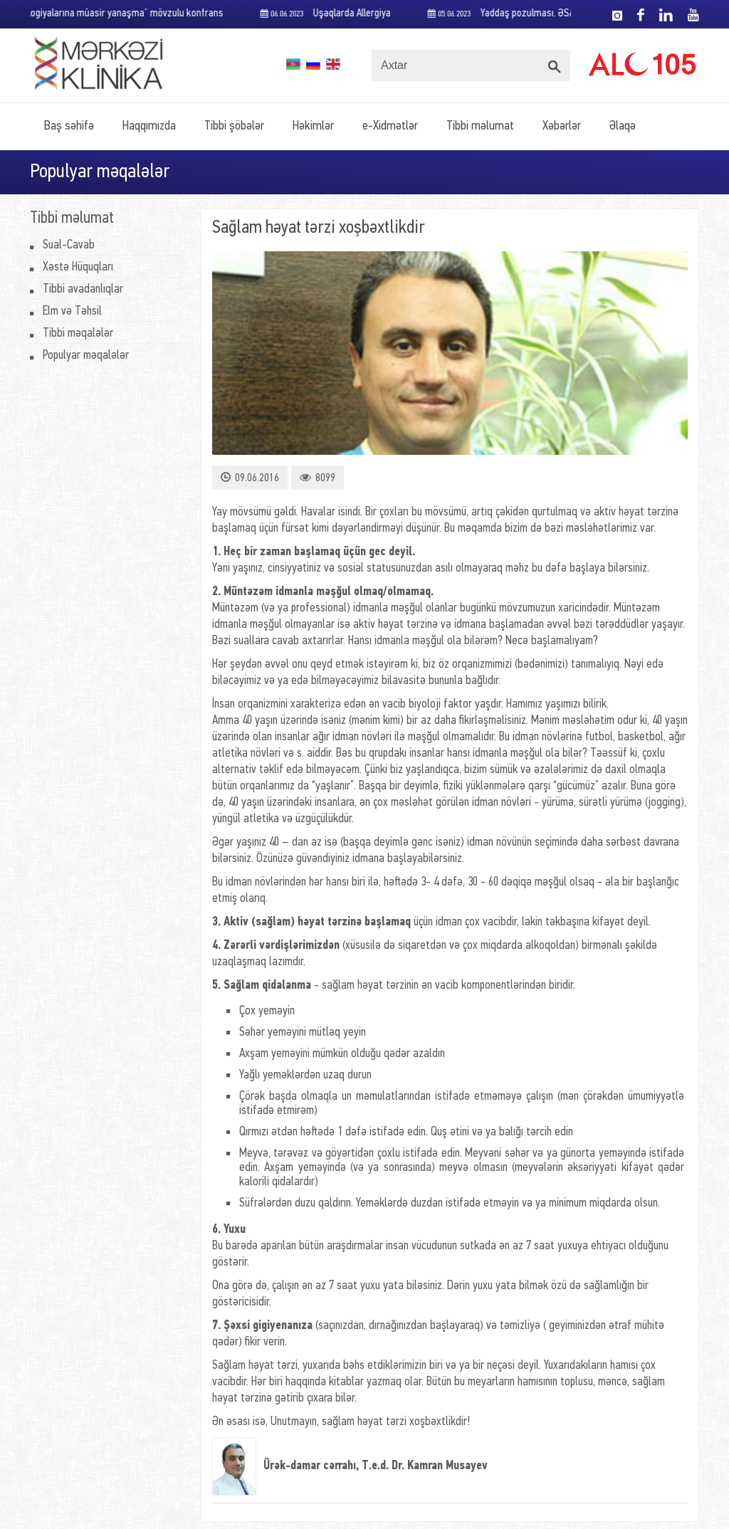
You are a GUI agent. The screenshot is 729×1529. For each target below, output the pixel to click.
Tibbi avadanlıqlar (83, 289)
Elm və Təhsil (72, 311)
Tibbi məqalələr (78, 333)
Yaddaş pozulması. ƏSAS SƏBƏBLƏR (531, 14)
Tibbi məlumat (480, 126)
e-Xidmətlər (390, 126)
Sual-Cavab (69, 245)
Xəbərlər (561, 126)
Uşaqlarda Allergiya (330, 14)
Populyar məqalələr (86, 356)
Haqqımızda (149, 126)
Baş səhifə (69, 126)
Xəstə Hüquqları (78, 267)
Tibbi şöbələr (234, 126)
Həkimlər (313, 126)
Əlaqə (622, 126)
